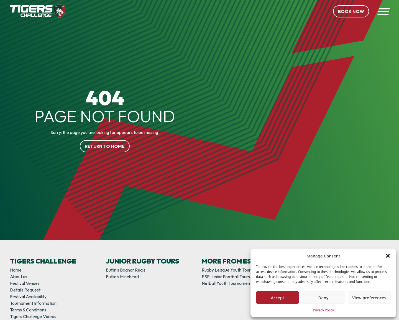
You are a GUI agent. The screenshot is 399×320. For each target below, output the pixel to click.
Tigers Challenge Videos (33, 316)
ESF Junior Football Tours (226, 276)
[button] (388, 256)
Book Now (351, 11)
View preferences (369, 297)
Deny (323, 297)
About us (18, 276)
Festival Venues (25, 283)
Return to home (105, 146)
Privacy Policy (323, 310)
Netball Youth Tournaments (228, 283)
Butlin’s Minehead (122, 276)
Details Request (25, 290)
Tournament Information (33, 303)
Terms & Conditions (28, 310)
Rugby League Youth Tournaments (234, 270)
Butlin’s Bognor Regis (125, 270)
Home (16, 270)
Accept (277, 297)
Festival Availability (28, 296)
